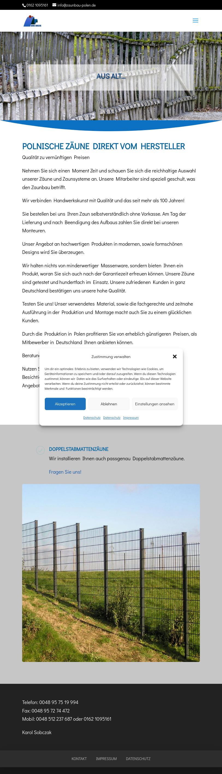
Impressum (131, 417)
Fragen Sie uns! (65, 471)
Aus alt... (111, 79)
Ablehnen (109, 404)
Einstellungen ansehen (154, 404)
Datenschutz (91, 417)
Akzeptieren (65, 404)
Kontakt (79, 758)
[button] (174, 356)
